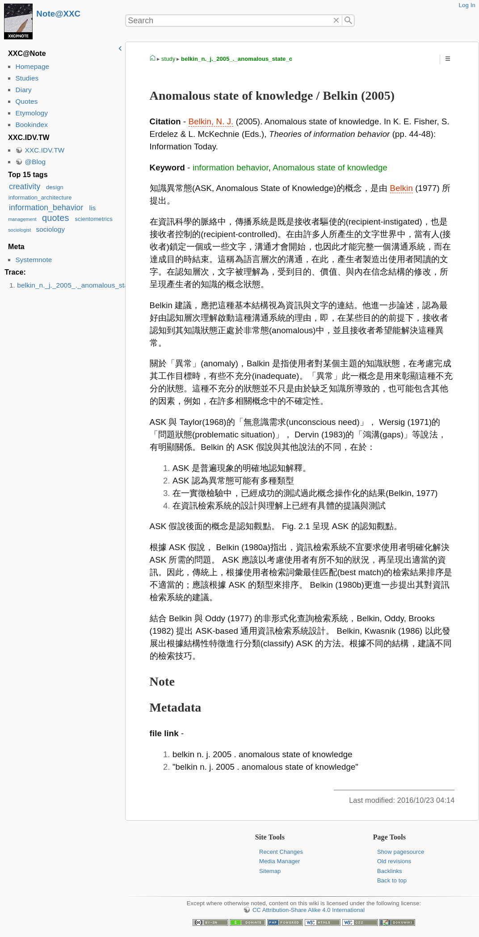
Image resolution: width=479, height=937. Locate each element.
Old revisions (394, 861)
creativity (24, 186)
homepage (153, 59)
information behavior (231, 167)
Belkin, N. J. (211, 121)
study (168, 58)
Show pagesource (400, 851)
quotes (55, 218)
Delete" (337, 20)
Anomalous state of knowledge (330, 167)
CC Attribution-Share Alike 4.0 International (308, 910)
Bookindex (31, 124)
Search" (348, 20)
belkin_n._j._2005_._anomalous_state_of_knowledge (99, 285)
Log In (466, 5)
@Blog (35, 161)
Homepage (32, 66)
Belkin (401, 188)
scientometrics (94, 219)
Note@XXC (58, 13)
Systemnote (33, 259)
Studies (26, 78)
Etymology (31, 113)
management (22, 219)
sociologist (19, 230)
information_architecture (40, 197)
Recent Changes (281, 851)
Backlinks (389, 871)
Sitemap (270, 871)
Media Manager (279, 861)
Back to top (392, 880)
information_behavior (46, 207)
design (54, 187)
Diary (23, 89)
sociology (50, 229)
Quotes (26, 101)
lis (92, 208)
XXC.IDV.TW (44, 150)
